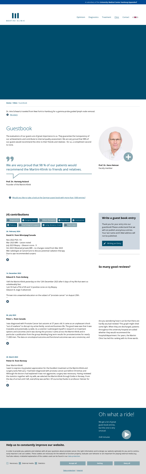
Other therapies (49, 218)
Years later (71, 223)
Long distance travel (53, 223)
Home (8, 101)
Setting (100, 463)
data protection (74, 456)
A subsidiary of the (111, 2)
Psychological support (31, 223)
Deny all (127, 463)
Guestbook (23, 101)
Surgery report (31, 218)
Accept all (73, 463)
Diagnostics (14, 218)
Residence (65, 218)
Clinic (15, 101)
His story (14, 112)
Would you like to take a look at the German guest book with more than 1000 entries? (48, 195)
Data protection (69, 470)
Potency (13, 223)
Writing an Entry (114, 241)
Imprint (80, 470)
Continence (79, 218)
